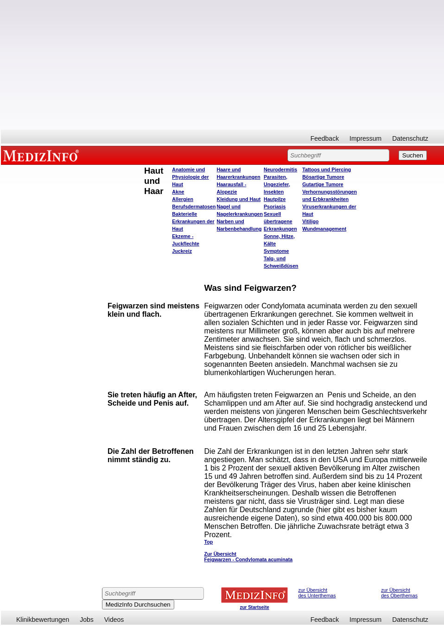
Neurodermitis (280, 169)
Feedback (325, 138)
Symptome (276, 251)
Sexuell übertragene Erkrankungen (280, 221)
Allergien (182, 199)
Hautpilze (274, 199)
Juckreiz (182, 251)
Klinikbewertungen (42, 619)
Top (208, 542)
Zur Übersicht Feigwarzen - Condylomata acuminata (248, 556)
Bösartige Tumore (323, 177)
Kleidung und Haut (239, 199)
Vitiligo (310, 221)
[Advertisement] (222, 65)
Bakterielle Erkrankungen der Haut (193, 221)
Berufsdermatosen (194, 206)
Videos (114, 619)
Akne (178, 191)
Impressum (365, 138)
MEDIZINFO (42, 155)
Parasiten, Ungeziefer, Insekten (277, 184)
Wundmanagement (324, 229)
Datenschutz (410, 138)
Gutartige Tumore (322, 184)
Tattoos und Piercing (326, 169)
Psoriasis (274, 206)
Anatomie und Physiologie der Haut (190, 177)
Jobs (87, 619)
